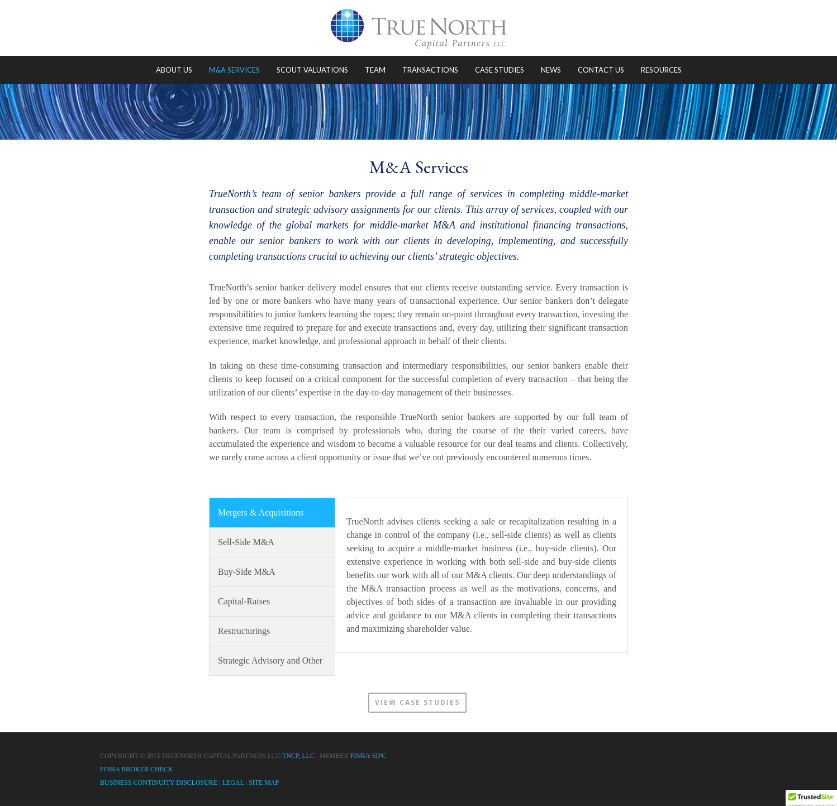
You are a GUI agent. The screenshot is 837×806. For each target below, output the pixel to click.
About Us (174, 69)
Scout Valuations (312, 69)
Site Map (264, 782)
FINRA (360, 756)
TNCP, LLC (298, 756)
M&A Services (234, 69)
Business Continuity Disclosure (158, 782)
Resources (661, 69)
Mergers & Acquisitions (260, 512)
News (551, 69)
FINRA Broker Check (136, 769)
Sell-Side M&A (246, 542)
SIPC (379, 756)
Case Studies (499, 69)
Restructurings (244, 631)
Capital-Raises (244, 601)
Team (375, 69)
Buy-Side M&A (246, 571)
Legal (233, 782)
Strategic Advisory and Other (270, 660)
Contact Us (601, 69)
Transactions (430, 69)
